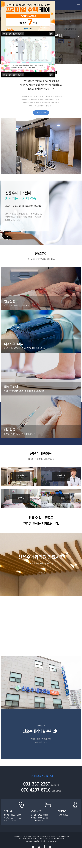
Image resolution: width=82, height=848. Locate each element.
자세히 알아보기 (41, 112)
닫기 (51, 34)
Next (78, 37)
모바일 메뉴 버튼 (78, 6)
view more (41, 572)
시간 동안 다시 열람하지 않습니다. (13, 34)
